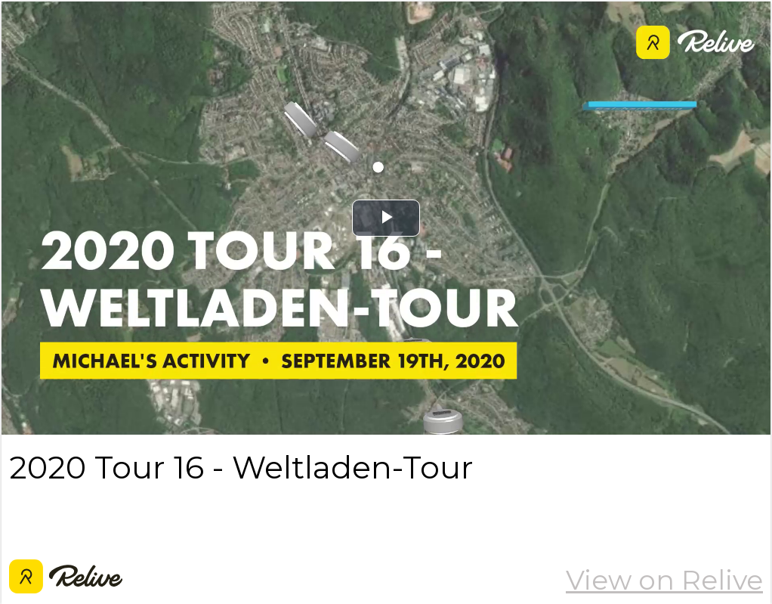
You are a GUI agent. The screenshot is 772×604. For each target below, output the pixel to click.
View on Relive (664, 579)
